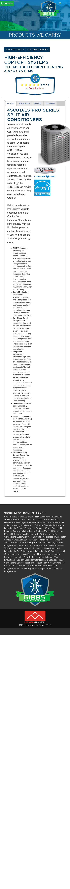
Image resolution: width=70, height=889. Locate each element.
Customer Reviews (37, 49)
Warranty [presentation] (37, 103)
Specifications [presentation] (24, 103)
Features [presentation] (10, 103)
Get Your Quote (15, 49)
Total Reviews (35, 88)
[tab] (10, 103)
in (20, 517)
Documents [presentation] (50, 103)
